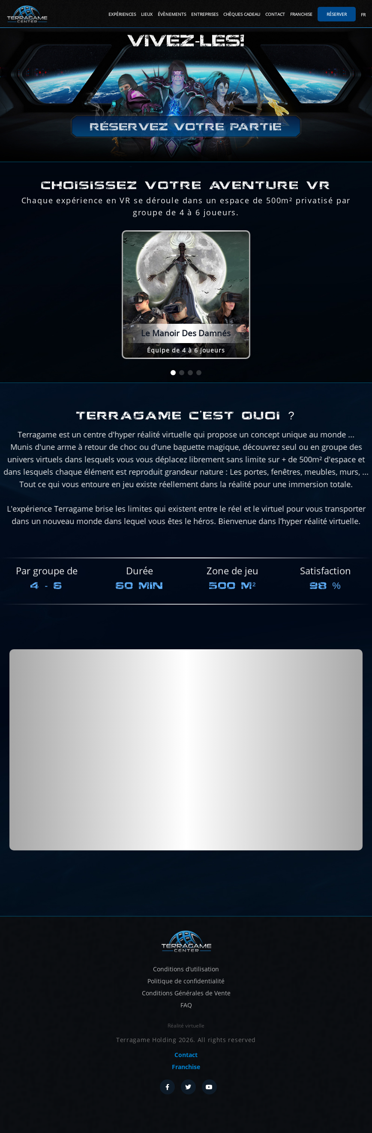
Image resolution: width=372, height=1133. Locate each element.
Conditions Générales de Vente (186, 993)
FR (363, 15)
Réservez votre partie (186, 127)
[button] (173, 372)
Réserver (337, 14)
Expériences (122, 14)
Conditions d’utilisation (186, 969)
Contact (275, 14)
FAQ (186, 1005)
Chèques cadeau (241, 14)
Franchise (301, 14)
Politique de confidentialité (186, 981)
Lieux (147, 14)
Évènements (172, 14)
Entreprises (204, 14)
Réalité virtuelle (186, 1025)
